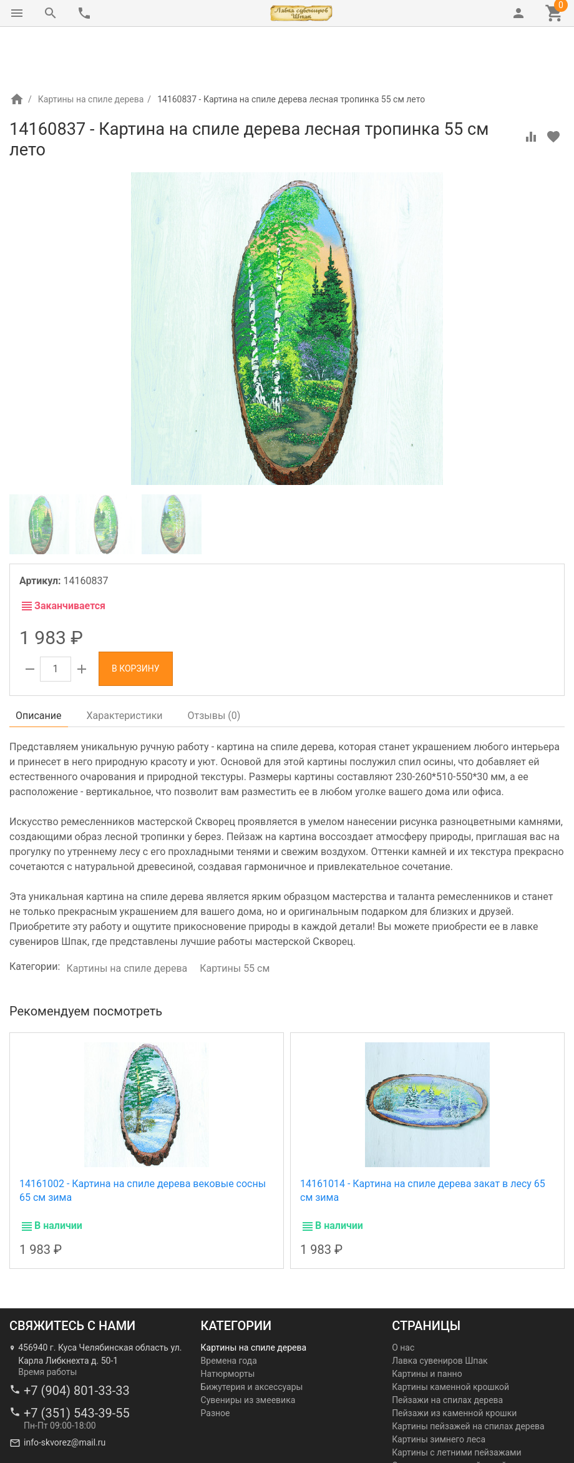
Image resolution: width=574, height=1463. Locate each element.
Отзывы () (214, 663)
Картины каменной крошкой (450, 1334)
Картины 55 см (235, 916)
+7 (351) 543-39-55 (77, 1360)
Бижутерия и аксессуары (252, 1334)
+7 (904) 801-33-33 (77, 1338)
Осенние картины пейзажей (449, 1413)
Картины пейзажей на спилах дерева (468, 1374)
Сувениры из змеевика (248, 1348)
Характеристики (125, 663)
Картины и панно (427, 1321)
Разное (215, 1361)
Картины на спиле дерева (91, 47)
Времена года (229, 1308)
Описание (39, 663)
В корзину (136, 616)
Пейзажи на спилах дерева (447, 1348)
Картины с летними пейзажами (456, 1400)
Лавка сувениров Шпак (439, 1308)
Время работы (47, 1319)
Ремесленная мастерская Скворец (80, 1452)
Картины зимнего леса (438, 1387)
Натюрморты (228, 1321)
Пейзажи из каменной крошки (454, 1361)
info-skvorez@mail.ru (64, 1390)
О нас (403, 1295)
